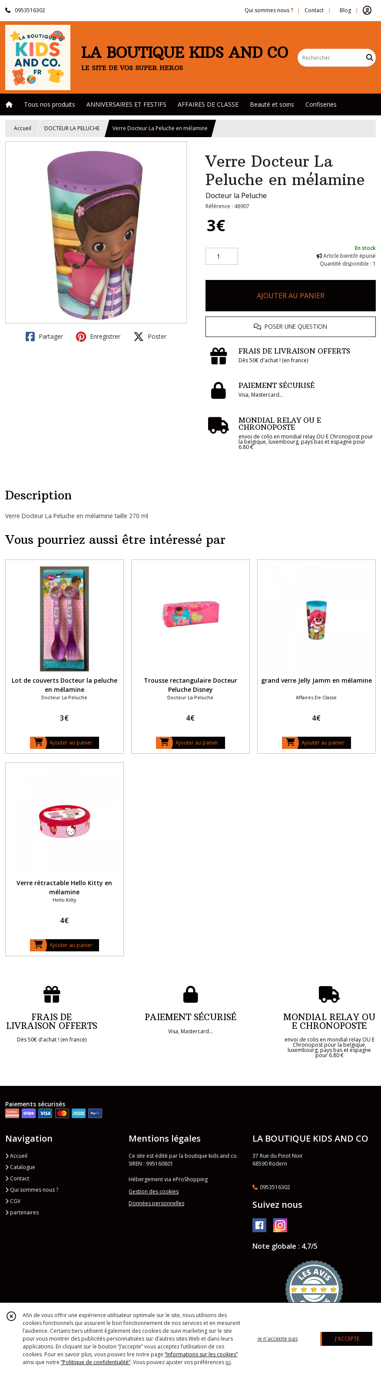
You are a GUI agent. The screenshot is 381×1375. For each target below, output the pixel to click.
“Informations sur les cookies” (201, 1354)
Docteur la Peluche (236, 195)
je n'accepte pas (278, 1338)
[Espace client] (367, 10)
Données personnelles (156, 1203)
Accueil (22, 128)
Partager (44, 336)
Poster (149, 336)
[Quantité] (221, 256)
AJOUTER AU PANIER (291, 295)
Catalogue (20, 1167)
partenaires (22, 1212)
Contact (314, 10)
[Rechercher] (369, 57)
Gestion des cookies (154, 1191)
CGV (12, 1201)
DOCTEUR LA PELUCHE (71, 128)
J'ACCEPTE (347, 1338)
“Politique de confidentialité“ (95, 1362)
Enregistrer (98, 336)
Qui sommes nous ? (31, 1189)
